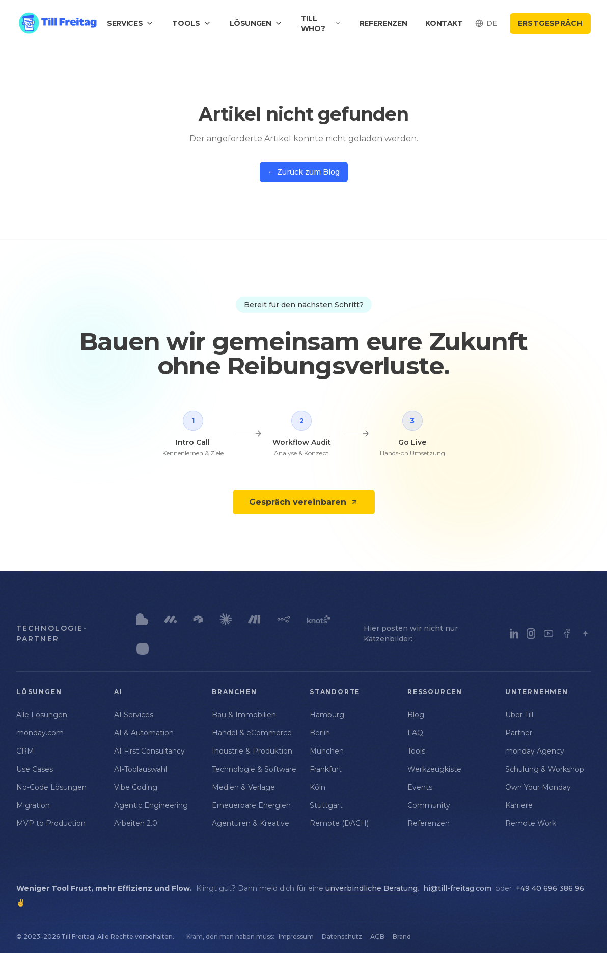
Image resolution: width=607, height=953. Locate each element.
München (327, 751)
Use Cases (34, 769)
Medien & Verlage (243, 787)
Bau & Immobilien (244, 714)
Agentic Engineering (151, 805)
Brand (402, 936)
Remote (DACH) (339, 823)
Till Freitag (77, 936)
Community (428, 805)
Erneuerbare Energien (251, 805)
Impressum (296, 936)
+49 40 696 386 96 (550, 888)
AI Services (133, 714)
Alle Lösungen (41, 714)
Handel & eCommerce (252, 732)
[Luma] (585, 633)
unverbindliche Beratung (371, 888)
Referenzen (383, 23)
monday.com (40, 732)
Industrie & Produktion (252, 751)
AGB (377, 936)
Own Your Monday (538, 787)
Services (130, 23)
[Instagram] (531, 633)
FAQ (415, 732)
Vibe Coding (135, 787)
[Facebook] (567, 633)
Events (419, 787)
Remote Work (530, 823)
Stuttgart (326, 805)
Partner (518, 732)
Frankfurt (326, 769)
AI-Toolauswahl (140, 769)
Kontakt (444, 23)
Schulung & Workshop (544, 769)
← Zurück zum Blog (304, 172)
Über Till (519, 714)
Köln (317, 787)
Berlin (320, 732)
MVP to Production (51, 823)
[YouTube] (548, 633)
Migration (33, 805)
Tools (191, 23)
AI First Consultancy (149, 751)
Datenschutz (342, 936)
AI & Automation (144, 732)
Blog (415, 714)
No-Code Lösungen (51, 787)
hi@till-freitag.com (457, 888)
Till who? (321, 23)
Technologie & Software (254, 769)
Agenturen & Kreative (250, 823)
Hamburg (327, 714)
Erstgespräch (550, 23)
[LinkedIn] (514, 633)
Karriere (519, 805)
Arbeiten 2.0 (135, 823)
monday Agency (534, 751)
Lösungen (256, 23)
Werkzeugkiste (434, 769)
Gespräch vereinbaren (303, 502)
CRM (25, 751)
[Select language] (486, 23)
